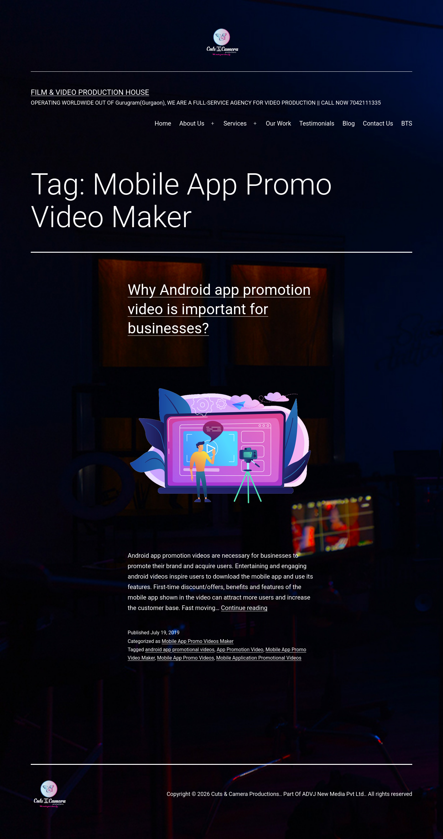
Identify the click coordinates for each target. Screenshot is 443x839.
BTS (406, 123)
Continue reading (244, 608)
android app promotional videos (179, 649)
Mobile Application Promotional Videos (258, 658)
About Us (192, 123)
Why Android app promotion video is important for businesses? (219, 309)
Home (163, 123)
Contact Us (378, 123)
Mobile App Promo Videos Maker (197, 641)
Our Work (278, 123)
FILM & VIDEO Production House (90, 92)
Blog (348, 123)
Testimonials (316, 123)
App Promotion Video (240, 649)
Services (234, 123)
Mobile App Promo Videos (185, 658)
